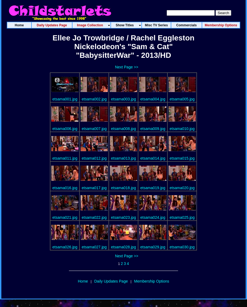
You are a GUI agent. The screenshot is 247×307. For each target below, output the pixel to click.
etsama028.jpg (123, 247)
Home (83, 281)
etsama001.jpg (64, 99)
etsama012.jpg (94, 158)
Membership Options (151, 281)
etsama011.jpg (64, 158)
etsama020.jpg (182, 188)
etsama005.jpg (182, 99)
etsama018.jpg (123, 188)
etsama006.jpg (64, 128)
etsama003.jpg (123, 99)
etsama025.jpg (182, 217)
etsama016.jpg (64, 188)
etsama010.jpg (182, 128)
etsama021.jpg (64, 217)
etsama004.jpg (152, 99)
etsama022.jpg (94, 217)
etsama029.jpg (152, 247)
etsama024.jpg (152, 217)
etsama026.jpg (64, 247)
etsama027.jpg (94, 247)
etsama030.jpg (182, 247)
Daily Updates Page (111, 281)
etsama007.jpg (94, 128)
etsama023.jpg (123, 217)
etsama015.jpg (182, 158)
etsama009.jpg (152, 128)
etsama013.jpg (123, 158)
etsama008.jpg (123, 128)
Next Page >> (126, 67)
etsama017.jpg (94, 188)
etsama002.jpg (94, 99)
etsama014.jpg (152, 158)
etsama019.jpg (152, 188)
